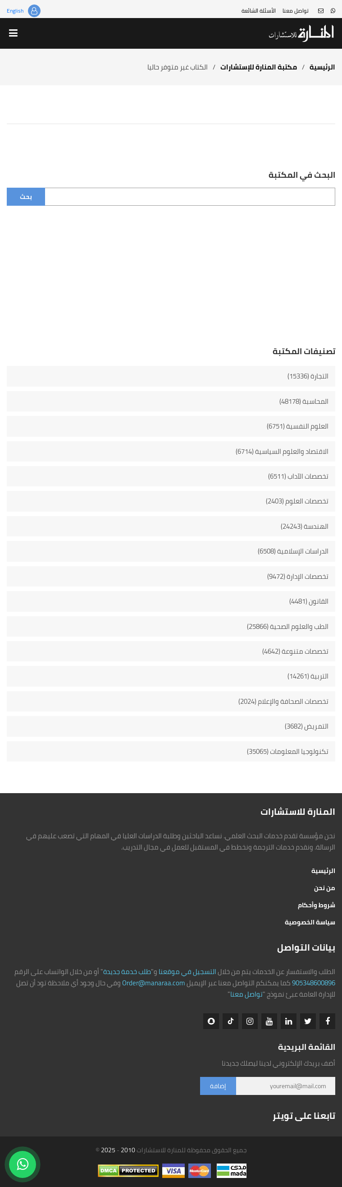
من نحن (324, 887)
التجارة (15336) (307, 376)
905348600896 (313, 982)
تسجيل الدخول (34, 10)
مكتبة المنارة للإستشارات (258, 67)
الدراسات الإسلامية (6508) (293, 551)
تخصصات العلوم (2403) (297, 501)
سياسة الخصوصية (310, 922)
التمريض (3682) (306, 726)
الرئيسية (322, 67)
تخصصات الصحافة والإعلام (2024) (283, 701)
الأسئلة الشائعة (259, 10)
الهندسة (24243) (304, 526)
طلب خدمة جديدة (127, 971)
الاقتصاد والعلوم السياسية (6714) (282, 451)
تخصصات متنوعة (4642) (295, 651)
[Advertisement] (171, 282)
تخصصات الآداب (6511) (298, 476)
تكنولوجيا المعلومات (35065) (287, 751)
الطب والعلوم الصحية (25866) (287, 626)
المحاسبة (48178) (303, 401)
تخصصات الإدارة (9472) (297, 576)
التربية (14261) (307, 676)
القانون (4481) (308, 601)
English (15, 10)
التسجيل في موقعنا (187, 971)
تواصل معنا (296, 10)
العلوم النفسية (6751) (297, 426)
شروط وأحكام (316, 905)
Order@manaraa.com (153, 982)
